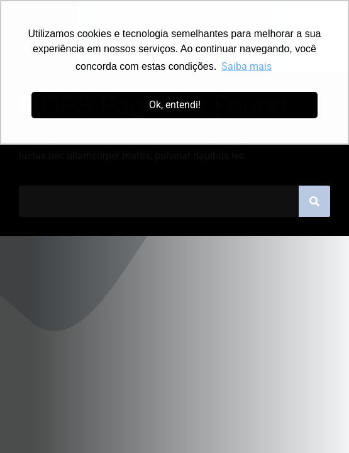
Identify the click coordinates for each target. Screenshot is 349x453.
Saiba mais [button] (246, 66)
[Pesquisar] (314, 201)
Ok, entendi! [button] (175, 105)
